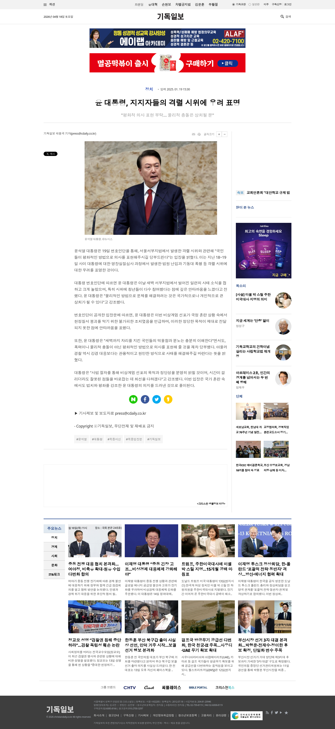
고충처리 (206, 715)
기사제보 (143, 715)
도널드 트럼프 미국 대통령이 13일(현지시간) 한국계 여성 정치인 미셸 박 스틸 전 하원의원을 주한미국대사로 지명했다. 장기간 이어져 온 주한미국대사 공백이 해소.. (207, 587)
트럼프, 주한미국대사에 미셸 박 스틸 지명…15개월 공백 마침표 (206, 569)
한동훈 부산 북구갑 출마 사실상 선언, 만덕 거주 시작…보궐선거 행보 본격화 (150, 645)
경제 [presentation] (54, 547)
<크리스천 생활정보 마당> (211, 504)
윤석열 (82, 439)
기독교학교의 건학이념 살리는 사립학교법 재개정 (253, 351)
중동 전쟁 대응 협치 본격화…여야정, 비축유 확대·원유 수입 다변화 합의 (94, 569)
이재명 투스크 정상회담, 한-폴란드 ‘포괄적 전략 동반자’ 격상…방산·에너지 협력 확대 (264, 569)
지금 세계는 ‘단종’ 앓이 (252, 320)
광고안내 (114, 715)
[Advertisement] (263, 158)
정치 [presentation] (54, 537)
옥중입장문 (135, 439)
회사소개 (99, 715)
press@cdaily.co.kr (83, 133)
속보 (240, 192)
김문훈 (199, 4)
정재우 (240, 387)
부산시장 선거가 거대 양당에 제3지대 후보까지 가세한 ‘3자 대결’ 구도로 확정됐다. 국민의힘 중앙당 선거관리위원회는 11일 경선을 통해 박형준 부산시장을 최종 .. (264, 663)
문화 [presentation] (54, 565)
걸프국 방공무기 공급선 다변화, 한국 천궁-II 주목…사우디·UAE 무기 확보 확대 (206, 645)
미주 (266, 4)
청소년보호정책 (187, 715)
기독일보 (155, 439)
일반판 (255, 4)
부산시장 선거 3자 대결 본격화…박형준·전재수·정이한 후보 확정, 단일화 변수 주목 (263, 645)
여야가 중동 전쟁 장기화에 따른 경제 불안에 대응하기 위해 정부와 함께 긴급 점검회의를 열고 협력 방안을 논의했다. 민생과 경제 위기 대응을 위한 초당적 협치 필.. (94, 587)
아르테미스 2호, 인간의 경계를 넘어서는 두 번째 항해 (253, 377)
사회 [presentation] (54, 556)
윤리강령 (221, 715)
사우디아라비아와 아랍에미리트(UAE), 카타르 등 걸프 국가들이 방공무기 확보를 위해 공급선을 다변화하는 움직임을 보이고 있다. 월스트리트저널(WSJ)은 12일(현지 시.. (207, 665)
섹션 (49, 4)
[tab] (54, 537)
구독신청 (277, 4)
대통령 (98, 439)
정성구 (240, 326)
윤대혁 (152, 4)
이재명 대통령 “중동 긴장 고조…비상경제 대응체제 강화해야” (151, 569)
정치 (149, 89)
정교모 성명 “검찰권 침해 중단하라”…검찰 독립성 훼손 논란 (94, 642)
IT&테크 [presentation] (54, 574)
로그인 (287, 4)
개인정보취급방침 (163, 715)
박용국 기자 (63, 133)
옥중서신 (115, 439)
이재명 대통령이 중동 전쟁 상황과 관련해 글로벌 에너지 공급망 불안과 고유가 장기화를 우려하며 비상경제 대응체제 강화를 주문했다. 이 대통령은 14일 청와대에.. (151, 587)
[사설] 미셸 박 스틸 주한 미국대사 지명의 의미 (253, 297)
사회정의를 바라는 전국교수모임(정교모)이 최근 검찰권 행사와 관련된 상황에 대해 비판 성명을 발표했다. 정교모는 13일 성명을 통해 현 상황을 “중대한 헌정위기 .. (94, 658)
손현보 (166, 4)
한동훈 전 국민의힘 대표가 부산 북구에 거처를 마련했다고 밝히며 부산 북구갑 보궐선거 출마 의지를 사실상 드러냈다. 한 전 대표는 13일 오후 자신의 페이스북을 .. (151, 663)
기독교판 (241, 4)
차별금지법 (183, 4)
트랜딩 (139, 5)
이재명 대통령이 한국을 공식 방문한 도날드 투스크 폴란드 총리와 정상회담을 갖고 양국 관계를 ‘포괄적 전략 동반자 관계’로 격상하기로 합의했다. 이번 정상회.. (264, 587)
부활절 (213, 4)
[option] (250, 420)
